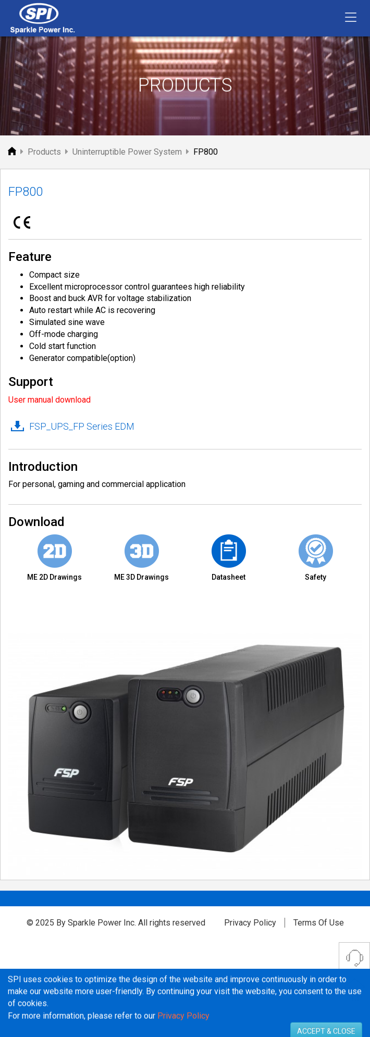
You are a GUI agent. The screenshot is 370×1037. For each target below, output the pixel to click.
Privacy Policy (250, 923)
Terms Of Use (318, 923)
